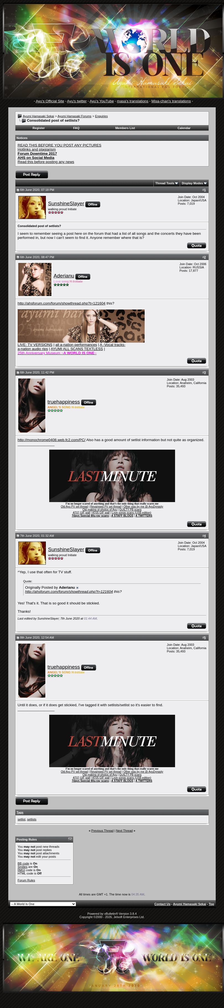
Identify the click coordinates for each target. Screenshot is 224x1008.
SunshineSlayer (66, 203)
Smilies (22, 866)
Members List (125, 128)
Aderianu (64, 276)
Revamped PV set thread (105, 506)
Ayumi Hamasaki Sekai (38, 116)
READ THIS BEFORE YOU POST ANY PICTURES (59, 145)
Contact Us (162, 904)
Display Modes (192, 183)
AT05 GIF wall (101, 512)
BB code (23, 863)
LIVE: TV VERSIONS (35, 345)
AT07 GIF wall (81, 512)
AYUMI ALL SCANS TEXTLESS (77, 349)
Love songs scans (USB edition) (131, 512)
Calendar (184, 128)
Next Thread (124, 830)
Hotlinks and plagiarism (37, 149)
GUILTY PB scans (130, 509)
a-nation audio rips (33, 349)
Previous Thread (102, 830)
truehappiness (64, 402)
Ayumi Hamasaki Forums (75, 116)
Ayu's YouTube (102, 101)
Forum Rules (26, 880)
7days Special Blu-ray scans (90, 515)
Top (211, 904)
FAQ (76, 128)
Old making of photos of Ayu (99, 509)
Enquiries (101, 116)
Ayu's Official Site (50, 101)
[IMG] (21, 870)
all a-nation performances (76, 345)
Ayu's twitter (77, 101)
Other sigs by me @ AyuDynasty (143, 506)
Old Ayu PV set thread (74, 506)
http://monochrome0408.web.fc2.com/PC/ (51, 440)
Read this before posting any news (46, 162)
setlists (32, 819)
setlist (21, 819)
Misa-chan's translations (171, 101)
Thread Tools (164, 183)
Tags (20, 812)
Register (39, 128)
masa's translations (133, 101)
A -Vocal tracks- (113, 345)
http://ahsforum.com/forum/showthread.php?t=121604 (61, 303)
